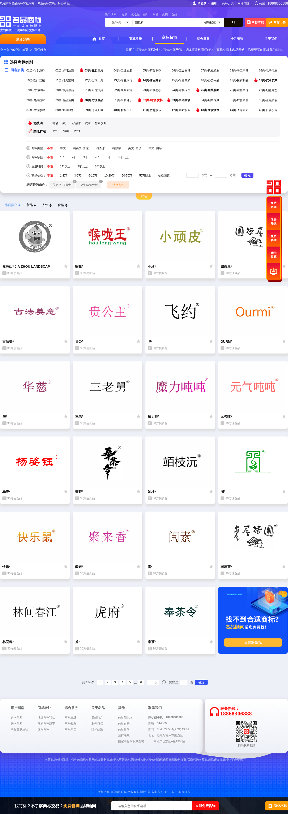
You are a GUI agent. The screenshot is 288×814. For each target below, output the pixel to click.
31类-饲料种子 (123, 100)
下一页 (153, 682)
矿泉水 (76, 123)
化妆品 (135, 14)
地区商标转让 (46, 717)
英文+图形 (134, 148)
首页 (102, 39)
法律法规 (124, 735)
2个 (74, 157)
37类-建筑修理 (36, 110)
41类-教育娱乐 (152, 110)
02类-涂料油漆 (65, 70)
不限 (50, 148)
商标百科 (124, 723)
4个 (97, 157)
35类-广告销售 (239, 100)
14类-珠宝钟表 (152, 80)
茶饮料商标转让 (149, 50)
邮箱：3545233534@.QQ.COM (168, 729)
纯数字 (116, 148)
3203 (76, 131)
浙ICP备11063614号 (177, 792)
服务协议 (97, 723)
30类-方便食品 (94, 100)
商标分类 (228, 3)
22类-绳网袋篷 (123, 90)
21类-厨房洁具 (94, 90)
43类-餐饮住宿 (210, 110)
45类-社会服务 (268, 110)
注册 (214, 3)
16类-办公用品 (210, 80)
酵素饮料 (100, 123)
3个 (85, 157)
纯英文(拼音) (81, 148)
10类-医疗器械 (36, 80)
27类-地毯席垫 (268, 90)
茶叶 (146, 14)
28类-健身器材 (36, 100)
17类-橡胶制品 (239, 80)
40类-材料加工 (123, 110)
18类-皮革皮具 (268, 80)
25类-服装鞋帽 (210, 90)
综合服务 (203, 39)
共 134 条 (88, 682)
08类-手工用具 (239, 70)
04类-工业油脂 (123, 70)
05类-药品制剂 (152, 70)
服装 (124, 14)
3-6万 (77, 175)
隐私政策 (97, 729)
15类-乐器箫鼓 (181, 80)
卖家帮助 (16, 717)
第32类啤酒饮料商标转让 (196, 50)
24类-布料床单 (181, 90)
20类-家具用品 (65, 90)
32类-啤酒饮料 (153, 100)
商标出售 (277, 22)
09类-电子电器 (268, 70)
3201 (56, 131)
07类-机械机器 (210, 70)
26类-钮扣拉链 (239, 90)
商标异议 (70, 729)
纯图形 (100, 148)
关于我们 (271, 39)
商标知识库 (125, 717)
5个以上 (123, 157)
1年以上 (65, 166)
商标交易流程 (19, 729)
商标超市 (169, 37)
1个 (62, 157)
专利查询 (237, 39)
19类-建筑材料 (36, 90)
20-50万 (127, 175)
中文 (63, 148)
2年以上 (83, 166)
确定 (201, 682)
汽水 (88, 123)
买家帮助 (16, 723)
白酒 (155, 14)
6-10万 (93, 175)
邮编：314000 (157, 723)
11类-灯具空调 (65, 80)
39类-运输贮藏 (94, 110)
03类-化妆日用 (94, 70)
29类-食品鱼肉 (65, 100)
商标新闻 (124, 729)
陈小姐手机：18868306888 (165, 717)
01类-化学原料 (36, 70)
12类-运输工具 (94, 80)
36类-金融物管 (268, 100)
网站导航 (243, 3)
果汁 (65, 123)
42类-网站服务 (181, 110)
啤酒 (55, 123)
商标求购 (255, 22)
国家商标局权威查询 (131, 741)
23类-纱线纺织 (152, 90)
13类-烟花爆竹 (123, 80)
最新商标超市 (46, 723)
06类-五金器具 (181, 70)
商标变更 (70, 723)
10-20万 (109, 175)
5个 (109, 157)
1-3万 (63, 175)
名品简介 (97, 717)
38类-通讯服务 (65, 110)
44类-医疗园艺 (239, 110)
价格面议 (164, 175)
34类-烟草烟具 (210, 100)
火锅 (165, 14)
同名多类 (14, 70)
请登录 (202, 3)
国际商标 (43, 729)
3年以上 (100, 166)
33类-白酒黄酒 (181, 100)
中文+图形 (155, 148)
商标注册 (135, 39)
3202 (66, 131)
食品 (174, 14)
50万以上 (145, 175)
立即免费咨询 (205, 806)
